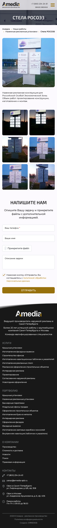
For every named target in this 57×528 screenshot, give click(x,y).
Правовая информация (13, 462)
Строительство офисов (13, 355)
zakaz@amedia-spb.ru (17, 480)
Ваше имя (10, 238)
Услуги (6, 342)
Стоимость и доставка (12, 450)
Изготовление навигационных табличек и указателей (28, 359)
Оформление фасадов (13, 422)
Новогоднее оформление (14, 382)
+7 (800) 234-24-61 (39, 4)
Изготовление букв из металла (17, 414)
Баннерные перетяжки (13, 403)
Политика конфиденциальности (28, 519)
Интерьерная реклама (13, 371)
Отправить (28, 290)
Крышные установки (12, 348)
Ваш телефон (12, 228)
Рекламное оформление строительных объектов (25, 367)
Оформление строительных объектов (20, 411)
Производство (9, 447)
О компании (10, 442)
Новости (6, 454)
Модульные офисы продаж (15, 407)
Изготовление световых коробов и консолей (23, 430)
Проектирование (10, 374)
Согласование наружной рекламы (18, 378)
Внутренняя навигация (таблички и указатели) (24, 433)
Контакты (8, 470)
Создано (28, 523)
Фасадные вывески (11, 426)
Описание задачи (14, 258)
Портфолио (10, 390)
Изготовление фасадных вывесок (18, 351)
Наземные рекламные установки (18, 399)
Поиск (5, 458)
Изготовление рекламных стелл (17, 363)
